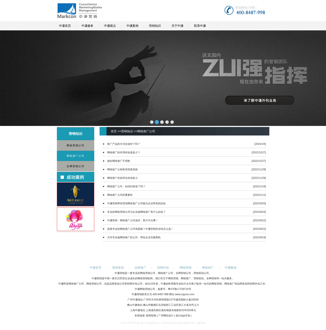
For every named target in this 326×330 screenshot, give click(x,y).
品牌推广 (140, 267)
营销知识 (155, 25)
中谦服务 (87, 25)
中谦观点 (110, 25)
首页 (114, 131)
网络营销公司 (75, 145)
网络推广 (208, 267)
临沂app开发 (183, 315)
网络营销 (185, 267)
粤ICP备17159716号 (179, 289)
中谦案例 (132, 25)
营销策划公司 (201, 273)
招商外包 (163, 267)
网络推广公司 (75, 155)
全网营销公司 (75, 166)
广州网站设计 (166, 315)
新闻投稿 (151, 315)
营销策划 (118, 267)
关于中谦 (177, 25)
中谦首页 (65, 25)
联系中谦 (200, 25)
